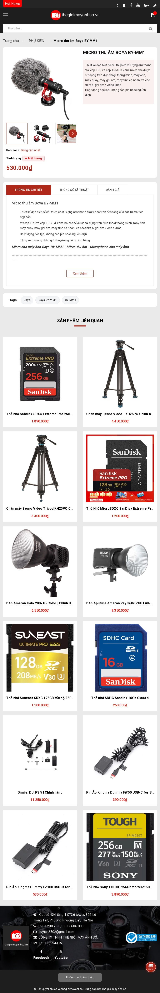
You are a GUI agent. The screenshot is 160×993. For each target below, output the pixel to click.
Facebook (41, 954)
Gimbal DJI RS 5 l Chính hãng (40, 792)
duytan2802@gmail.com (56, 932)
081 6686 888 (73, 926)
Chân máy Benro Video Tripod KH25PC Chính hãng (46, 508)
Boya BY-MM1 (48, 299)
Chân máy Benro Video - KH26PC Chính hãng (121, 414)
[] (80, 977)
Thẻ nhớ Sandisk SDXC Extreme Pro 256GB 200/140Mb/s (51, 414)
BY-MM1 (71, 299)
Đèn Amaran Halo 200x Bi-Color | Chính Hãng (41, 603)
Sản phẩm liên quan (80, 320)
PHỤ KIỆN (36, 40)
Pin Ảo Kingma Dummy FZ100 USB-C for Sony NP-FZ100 (50, 887)
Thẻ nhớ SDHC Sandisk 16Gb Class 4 (120, 698)
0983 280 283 (49, 926)
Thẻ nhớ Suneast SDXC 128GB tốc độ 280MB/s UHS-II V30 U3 (54, 698)
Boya (27, 299)
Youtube (61, 954)
